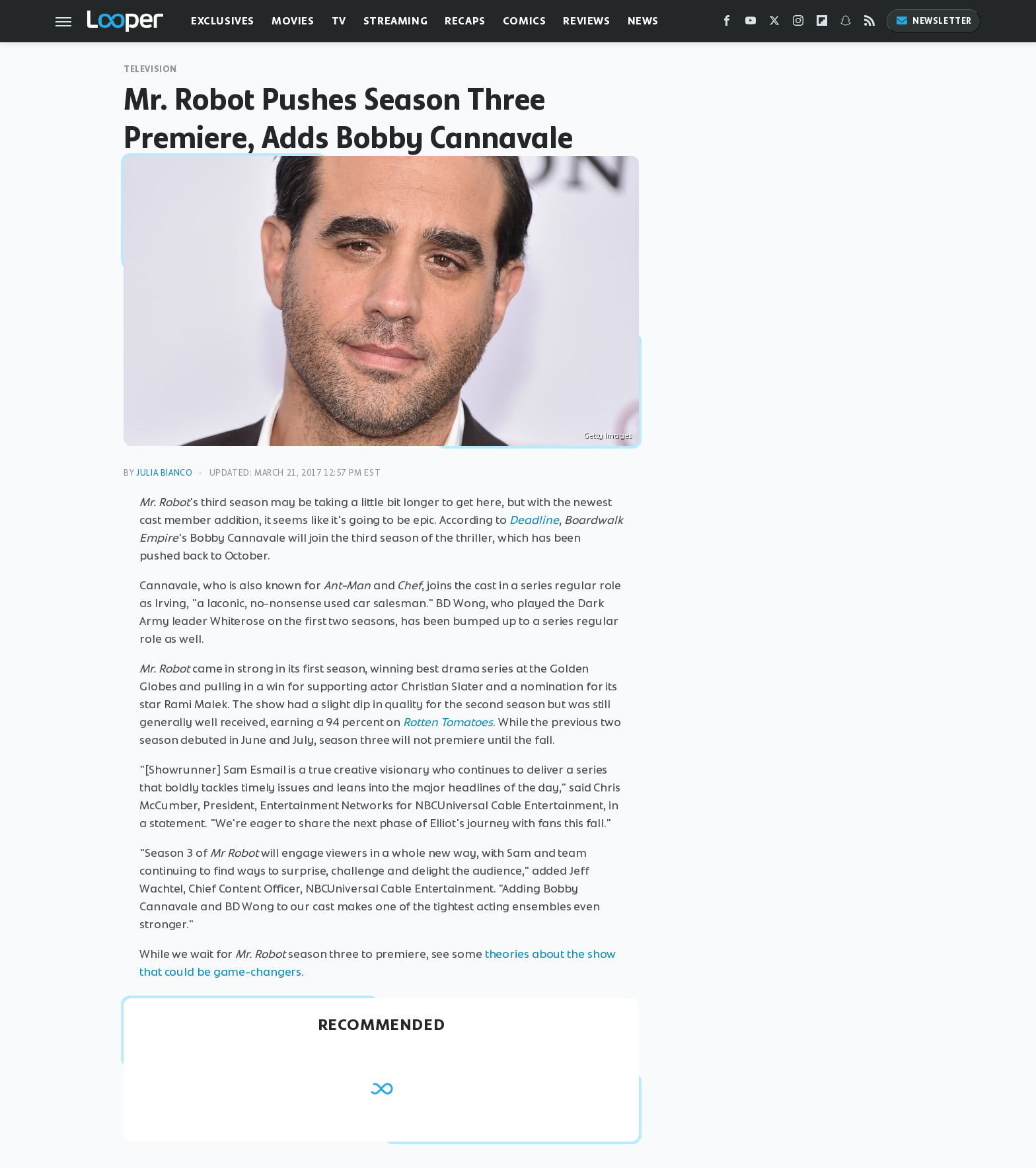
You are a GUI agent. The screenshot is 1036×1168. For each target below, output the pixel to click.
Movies (293, 21)
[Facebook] (726, 23)
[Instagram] (798, 23)
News (643, 21)
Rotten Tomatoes (448, 722)
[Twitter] (774, 23)
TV (339, 21)
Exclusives (222, 21)
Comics (524, 21)
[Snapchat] (845, 23)
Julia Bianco (164, 472)
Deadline (534, 520)
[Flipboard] (822, 23)
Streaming (395, 21)
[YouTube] (750, 23)
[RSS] (869, 23)
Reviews (586, 21)
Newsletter (933, 20)
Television (150, 69)
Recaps (465, 21)
